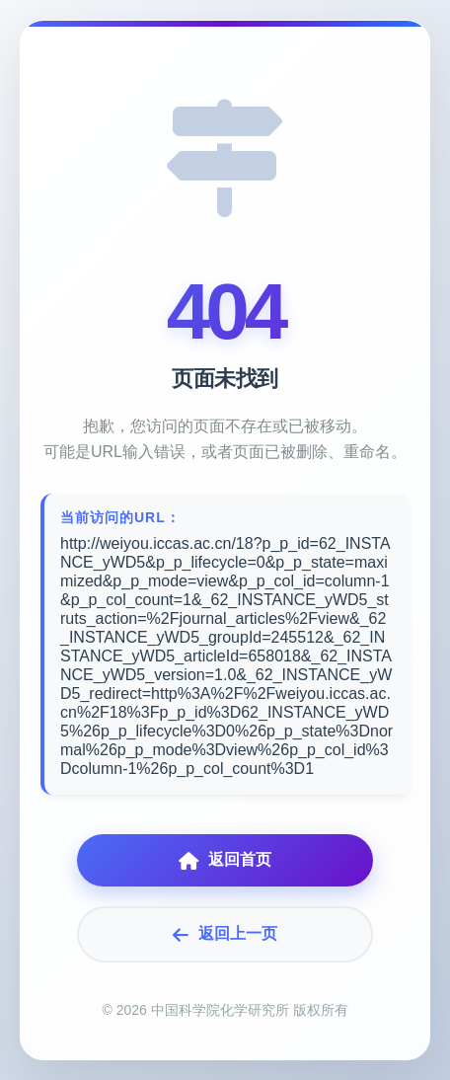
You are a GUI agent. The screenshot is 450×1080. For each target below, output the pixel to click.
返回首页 (225, 860)
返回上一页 (225, 934)
